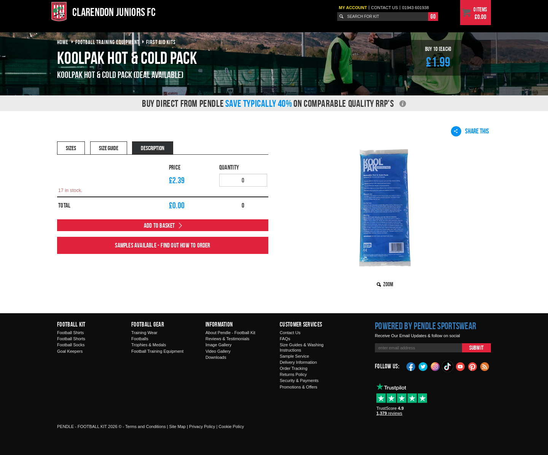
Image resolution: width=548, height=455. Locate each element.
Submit (476, 347)
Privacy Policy (202, 426)
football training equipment (107, 42)
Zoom (388, 284)
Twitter (423, 366)
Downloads (216, 357)
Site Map (177, 426)
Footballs (139, 338)
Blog (485, 366)
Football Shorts (71, 338)
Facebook (411, 366)
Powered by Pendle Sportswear (425, 326)
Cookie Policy (231, 426)
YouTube (460, 366)
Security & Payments (299, 380)
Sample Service (294, 356)
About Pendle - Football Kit (230, 332)
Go (433, 16)
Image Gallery (218, 344)
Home (62, 42)
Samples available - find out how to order (162, 245)
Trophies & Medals (148, 344)
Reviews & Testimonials (227, 338)
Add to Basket (159, 225)
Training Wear (144, 332)
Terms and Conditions (145, 426)
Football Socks (70, 344)
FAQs (285, 338)
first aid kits (161, 42)
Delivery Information (298, 362)
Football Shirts (70, 332)
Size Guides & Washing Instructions (301, 347)
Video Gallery (218, 351)
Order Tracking (293, 368)
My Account (353, 7)
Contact (384, 7)
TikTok (448, 366)
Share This (470, 131)
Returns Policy (293, 374)
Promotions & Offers (298, 387)
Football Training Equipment (157, 351)
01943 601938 (415, 7)
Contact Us (290, 332)
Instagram (435, 366)
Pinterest (473, 366)
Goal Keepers (70, 351)
